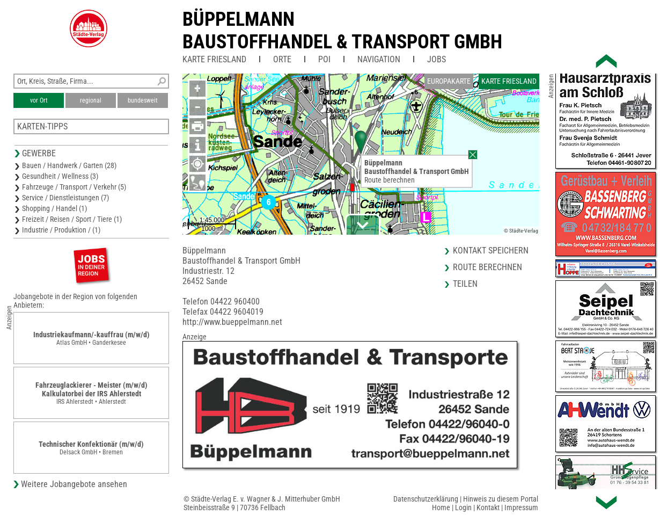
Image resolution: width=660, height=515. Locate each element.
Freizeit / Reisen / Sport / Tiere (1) (72, 219)
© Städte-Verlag (521, 231)
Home (441, 507)
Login (463, 507)
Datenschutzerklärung (425, 499)
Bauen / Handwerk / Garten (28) (69, 165)
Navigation (378, 59)
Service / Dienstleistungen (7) (65, 197)
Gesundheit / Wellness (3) (60, 176)
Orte (282, 59)
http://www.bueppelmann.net (232, 322)
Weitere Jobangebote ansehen (74, 484)
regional (90, 100)
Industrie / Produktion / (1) (61, 230)
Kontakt (488, 507)
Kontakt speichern (491, 250)
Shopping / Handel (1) (54, 208)
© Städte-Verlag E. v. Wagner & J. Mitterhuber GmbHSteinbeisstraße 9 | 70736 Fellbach (262, 503)
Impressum (521, 507)
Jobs (436, 59)
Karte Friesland (214, 59)
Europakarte (449, 81)
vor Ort (39, 100)
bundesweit (143, 100)
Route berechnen (389, 180)
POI (324, 59)
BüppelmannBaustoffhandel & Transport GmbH (342, 30)
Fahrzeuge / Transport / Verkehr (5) (74, 187)
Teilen (465, 284)
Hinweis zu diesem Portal (500, 499)
